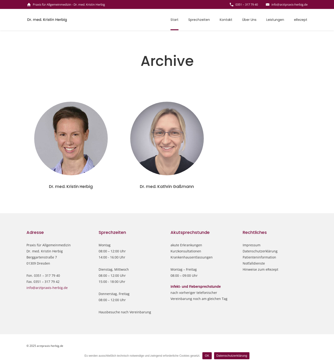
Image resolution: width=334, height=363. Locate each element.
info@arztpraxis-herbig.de (47, 287)
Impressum (251, 245)
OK (207, 355)
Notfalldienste (254, 263)
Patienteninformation (259, 257)
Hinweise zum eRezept (260, 269)
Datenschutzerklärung (260, 251)
